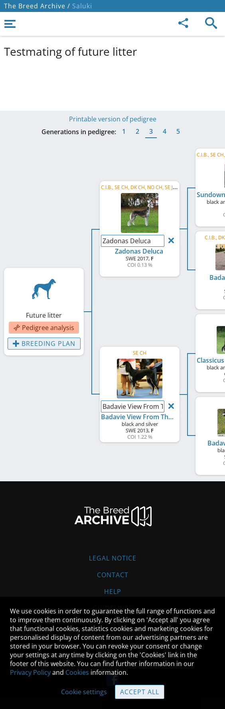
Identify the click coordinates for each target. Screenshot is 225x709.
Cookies (77, 672)
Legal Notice (112, 558)
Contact (112, 574)
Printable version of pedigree (112, 119)
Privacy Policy (30, 672)
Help (112, 591)
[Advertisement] (112, 83)
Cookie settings (84, 692)
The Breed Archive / (37, 6)
